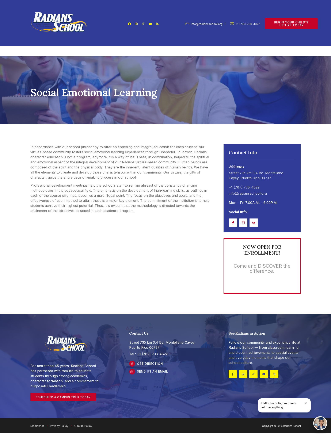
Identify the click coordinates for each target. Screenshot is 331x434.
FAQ (224, 51)
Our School (78, 51)
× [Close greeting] (306, 403)
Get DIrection (151, 364)
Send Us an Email (153, 373)
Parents (106, 51)
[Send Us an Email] (132, 373)
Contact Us (245, 51)
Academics (168, 51)
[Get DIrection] (132, 364)
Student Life (136, 51)
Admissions (199, 51)
